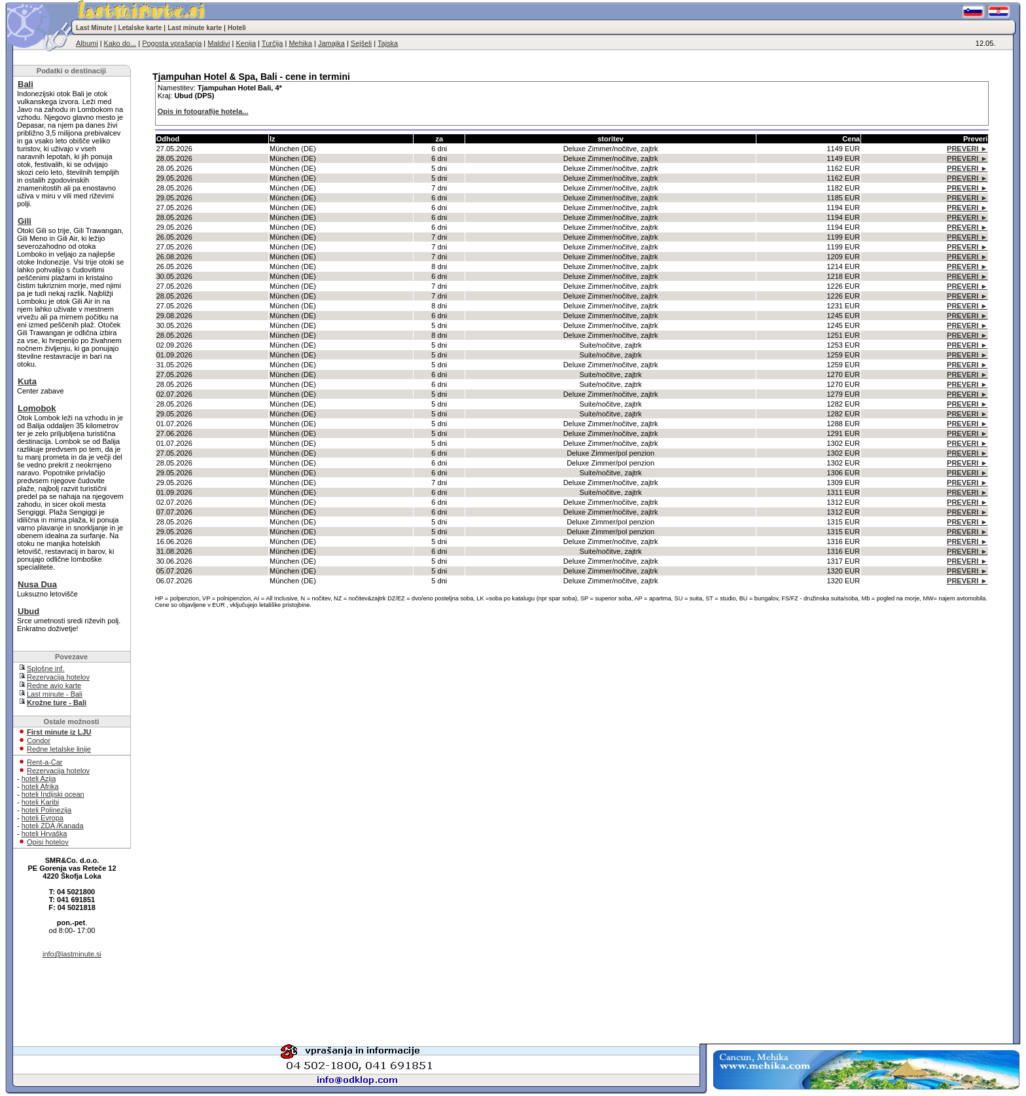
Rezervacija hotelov (58, 677)
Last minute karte (195, 27)
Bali (25, 84)
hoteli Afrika (40, 786)
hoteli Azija (39, 778)
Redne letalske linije (59, 749)
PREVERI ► (967, 149)
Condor (38, 740)
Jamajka (331, 43)
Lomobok (37, 408)
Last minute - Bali (54, 694)
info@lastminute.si (72, 954)
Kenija (246, 43)
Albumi (87, 43)
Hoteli (237, 27)
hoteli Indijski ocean (53, 794)
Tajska (388, 43)
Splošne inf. (45, 668)
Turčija (272, 43)
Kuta (27, 381)
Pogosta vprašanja (172, 43)
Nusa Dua (37, 584)
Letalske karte (140, 27)
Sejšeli (361, 43)
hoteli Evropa (42, 818)
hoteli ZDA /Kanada (53, 826)
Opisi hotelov (48, 842)
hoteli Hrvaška (44, 833)
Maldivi (218, 43)
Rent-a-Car (44, 762)
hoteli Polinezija (46, 810)
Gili (24, 221)
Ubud (28, 611)
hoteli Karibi (40, 802)
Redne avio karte (54, 685)
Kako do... (120, 43)
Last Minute (94, 27)
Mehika (300, 43)
